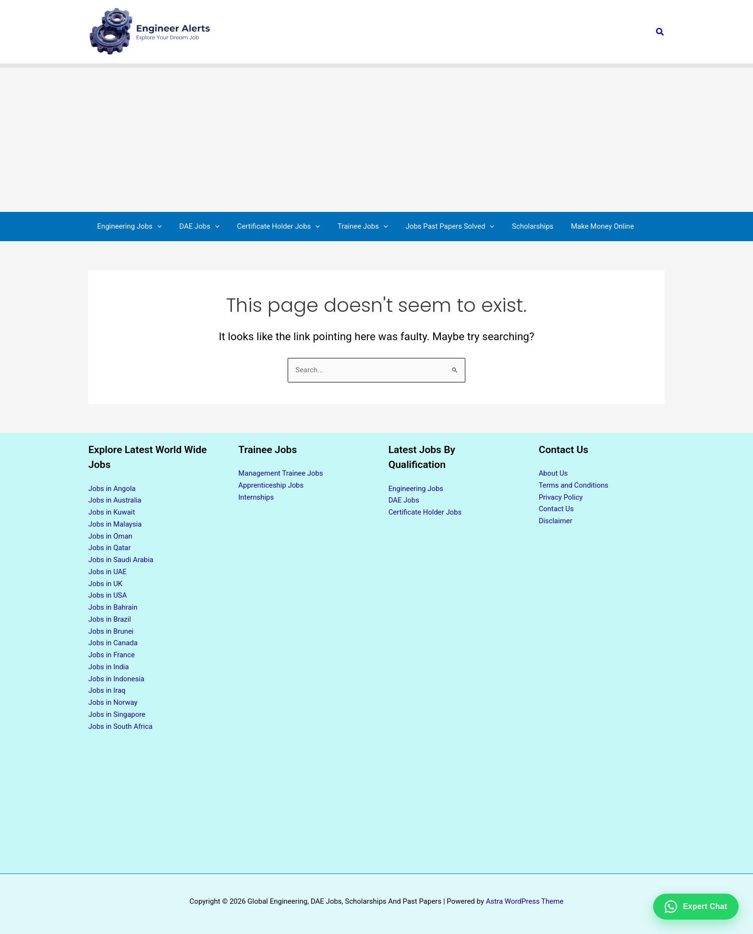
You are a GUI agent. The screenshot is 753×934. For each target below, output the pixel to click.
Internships (256, 497)
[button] (660, 32)
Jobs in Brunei (111, 631)
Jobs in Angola (112, 488)
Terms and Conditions (574, 485)
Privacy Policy (561, 497)
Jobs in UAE (107, 571)
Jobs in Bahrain (113, 607)
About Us (553, 473)
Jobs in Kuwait (111, 512)
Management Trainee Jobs (281, 473)
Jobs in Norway (113, 702)
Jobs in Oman (110, 536)
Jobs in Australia (115, 500)
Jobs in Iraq (107, 690)
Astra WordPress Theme (525, 901)
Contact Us (556, 508)
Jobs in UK (105, 583)
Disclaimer (556, 520)
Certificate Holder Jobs (425, 512)
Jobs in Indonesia (116, 679)
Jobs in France (111, 655)
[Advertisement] (376, 140)
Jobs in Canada (113, 643)
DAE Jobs (404, 500)
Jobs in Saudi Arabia (121, 559)
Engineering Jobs (416, 488)
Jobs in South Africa (120, 726)
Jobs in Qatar (109, 547)
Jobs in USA (107, 595)
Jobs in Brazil (109, 619)
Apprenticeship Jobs (271, 485)
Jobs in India (108, 667)
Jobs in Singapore (117, 714)
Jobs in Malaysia (115, 524)
